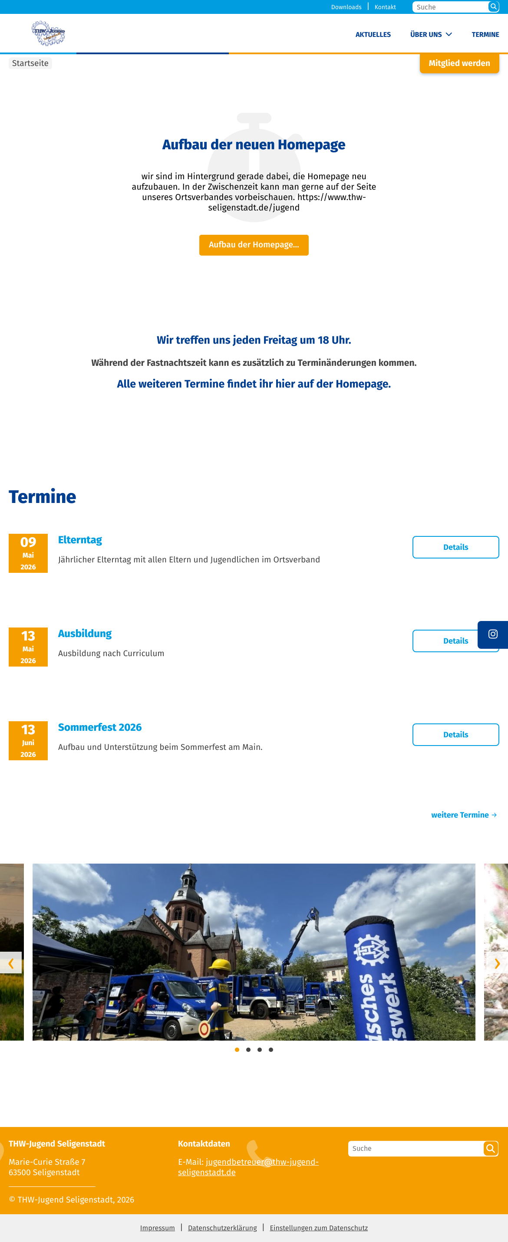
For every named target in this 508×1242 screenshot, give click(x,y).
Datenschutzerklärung (222, 1228)
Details (455, 547)
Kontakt (385, 7)
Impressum (157, 1228)
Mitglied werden (459, 64)
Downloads (346, 7)
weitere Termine (465, 815)
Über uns (426, 35)
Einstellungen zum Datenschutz (319, 1228)
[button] (237, 1051)
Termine (485, 35)
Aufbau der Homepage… (254, 245)
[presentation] (11, 962)
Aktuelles (373, 35)
